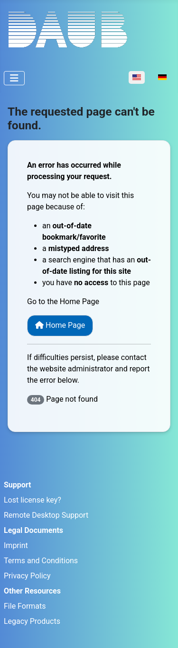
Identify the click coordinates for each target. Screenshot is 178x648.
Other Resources (32, 590)
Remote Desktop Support (46, 515)
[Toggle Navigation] (14, 78)
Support (17, 484)
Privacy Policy (27, 575)
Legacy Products (32, 621)
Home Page (60, 325)
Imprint (16, 545)
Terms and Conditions (41, 560)
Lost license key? (32, 499)
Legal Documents (33, 530)
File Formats (25, 606)
